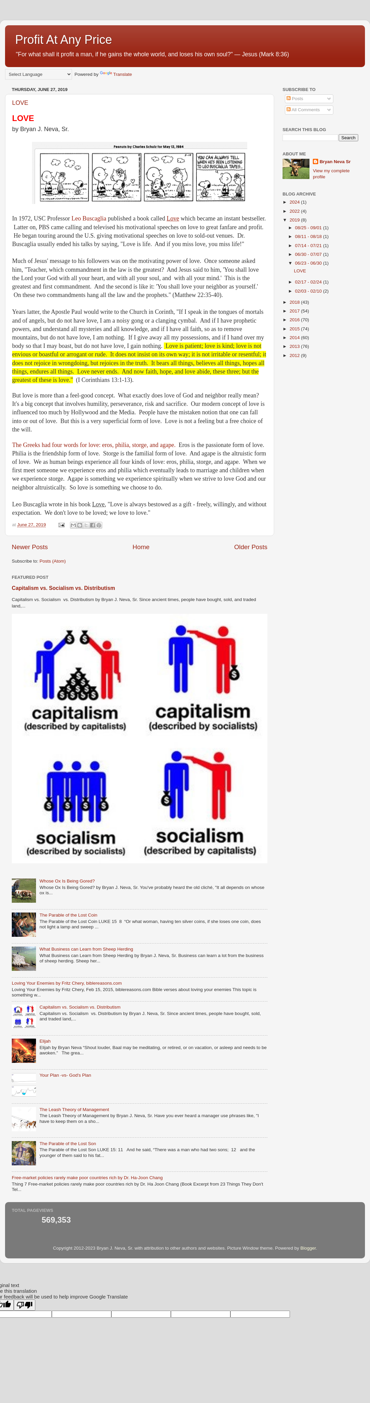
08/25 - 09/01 (309, 227)
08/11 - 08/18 (309, 236)
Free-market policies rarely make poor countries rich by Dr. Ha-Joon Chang (87, 1177)
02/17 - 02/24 (309, 282)
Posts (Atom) (53, 561)
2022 (295, 211)
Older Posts (250, 546)
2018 (295, 302)
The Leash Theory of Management (74, 1109)
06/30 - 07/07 (309, 254)
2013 (295, 346)
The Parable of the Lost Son (67, 1143)
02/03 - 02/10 (309, 291)
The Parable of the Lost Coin (68, 915)
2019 (295, 219)
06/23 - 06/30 (309, 263)
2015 (295, 328)
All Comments (303, 109)
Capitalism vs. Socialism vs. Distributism (63, 588)
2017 (295, 311)
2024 (295, 202)
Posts (295, 98)
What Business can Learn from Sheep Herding (86, 949)
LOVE (20, 102)
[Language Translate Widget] (38, 74)
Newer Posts (30, 546)
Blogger (308, 1248)
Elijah (44, 1041)
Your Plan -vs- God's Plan (65, 1075)
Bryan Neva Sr (335, 161)
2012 (295, 355)
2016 (295, 319)
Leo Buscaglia (89, 218)
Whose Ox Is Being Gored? (67, 881)
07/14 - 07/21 (309, 245)
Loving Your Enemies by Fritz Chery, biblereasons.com (67, 983)
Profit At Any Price (63, 40)
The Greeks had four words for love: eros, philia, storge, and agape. (94, 445)
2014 (295, 337)
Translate (116, 74)
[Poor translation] (24, 1305)
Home (141, 546)
